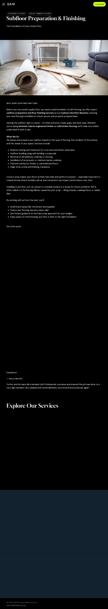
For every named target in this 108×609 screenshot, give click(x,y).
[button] (3, 4)
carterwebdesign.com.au (16, 605)
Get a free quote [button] (13, 226)
